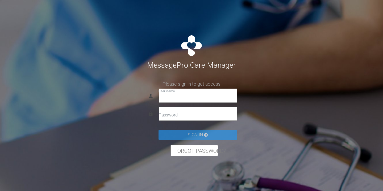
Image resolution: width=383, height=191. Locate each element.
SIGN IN (198, 134)
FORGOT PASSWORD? (196, 151)
